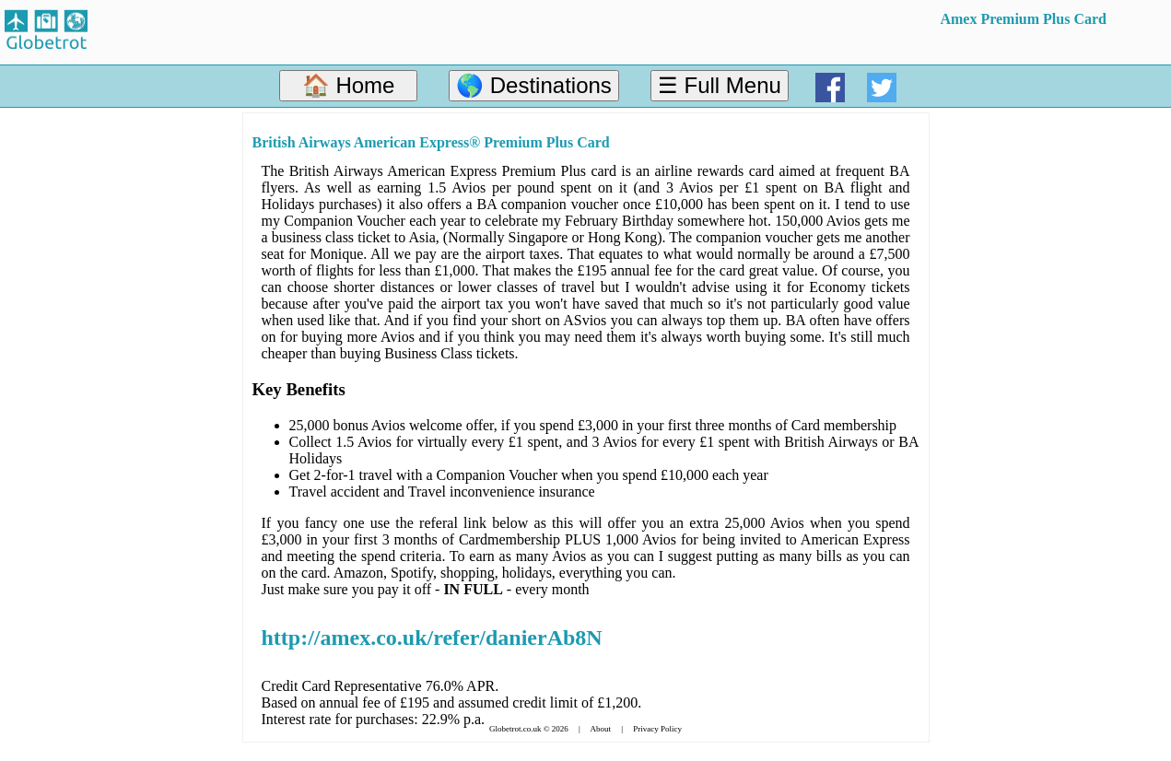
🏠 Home (348, 85)
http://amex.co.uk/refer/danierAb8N (432, 638)
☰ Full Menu (719, 85)
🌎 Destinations (534, 85)
